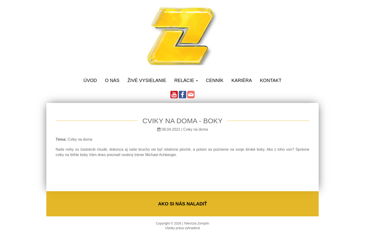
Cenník (214, 80)
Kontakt (271, 80)
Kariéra (241, 80)
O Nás (112, 80)
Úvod (90, 80)
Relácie (186, 80)
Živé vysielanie (146, 80)
